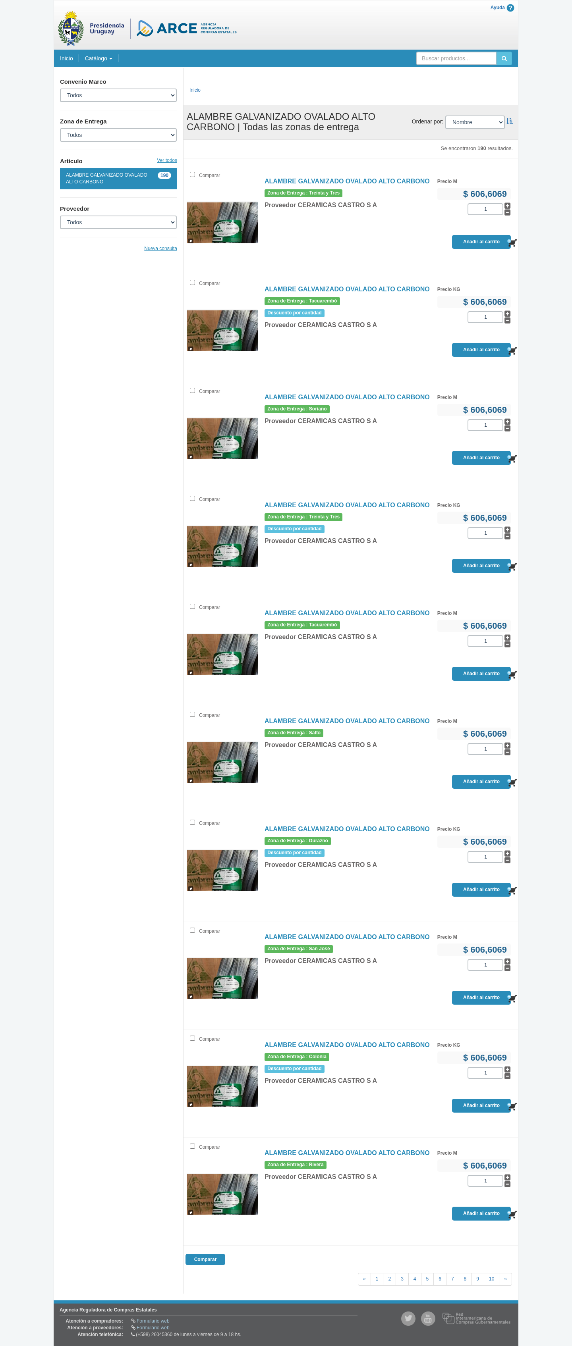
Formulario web (153, 1321)
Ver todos (167, 160)
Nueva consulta (160, 248)
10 (491, 1279)
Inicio (66, 58)
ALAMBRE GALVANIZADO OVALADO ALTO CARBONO (118, 178)
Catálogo (98, 58)
